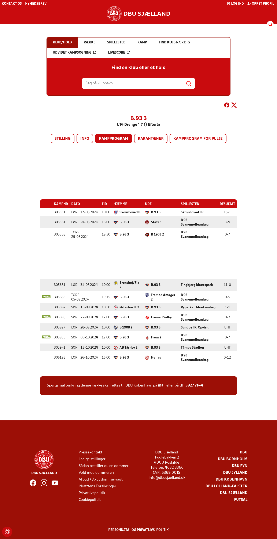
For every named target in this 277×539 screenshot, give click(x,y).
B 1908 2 (125, 327)
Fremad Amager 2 (163, 297)
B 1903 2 (157, 234)
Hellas (156, 357)
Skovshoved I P (192, 212)
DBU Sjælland (233, 493)
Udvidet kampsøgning (74, 52)
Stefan (156, 222)
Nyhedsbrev (36, 3)
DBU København (231, 479)
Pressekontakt (90, 452)
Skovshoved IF (130, 212)
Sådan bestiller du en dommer (104, 466)
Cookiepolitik (90, 500)
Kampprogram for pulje (198, 139)
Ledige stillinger (92, 459)
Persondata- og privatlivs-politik (138, 529)
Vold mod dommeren (96, 472)
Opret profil (260, 4)
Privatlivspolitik (92, 493)
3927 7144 (194, 385)
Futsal (240, 500)
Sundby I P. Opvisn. (195, 327)
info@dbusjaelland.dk (167, 477)
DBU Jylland (235, 472)
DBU (243, 452)
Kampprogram (113, 139)
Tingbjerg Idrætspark (197, 284)
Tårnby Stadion (192, 347)
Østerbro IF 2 (129, 307)
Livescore (119, 52)
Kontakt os (12, 3)
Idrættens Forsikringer (97, 486)
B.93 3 (155, 212)
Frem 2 (156, 337)
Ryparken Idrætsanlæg (198, 307)
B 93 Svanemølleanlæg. (195, 222)
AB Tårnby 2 (128, 347)
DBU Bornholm (232, 459)
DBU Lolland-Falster (226, 486)
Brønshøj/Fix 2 (129, 285)
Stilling (63, 139)
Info (84, 139)
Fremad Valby (161, 317)
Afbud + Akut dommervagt (101, 479)
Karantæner (151, 139)
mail (162, 385)
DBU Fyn (239, 466)
